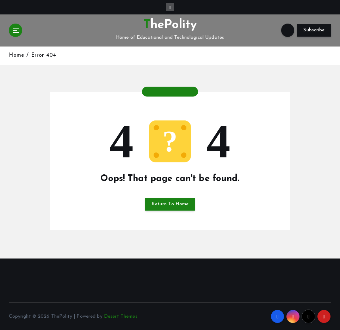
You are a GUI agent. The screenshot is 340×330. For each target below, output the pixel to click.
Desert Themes (120, 316)
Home (16, 55)
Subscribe (313, 30)
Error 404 (43, 55)
